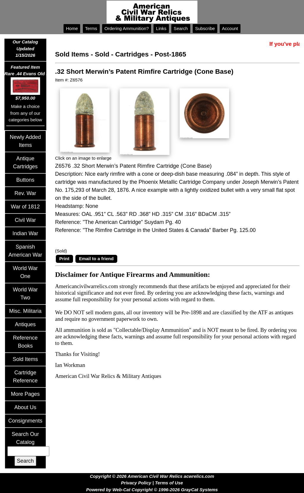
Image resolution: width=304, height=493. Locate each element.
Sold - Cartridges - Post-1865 (140, 54)
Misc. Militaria (25, 311)
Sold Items (25, 359)
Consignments (25, 421)
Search (180, 28)
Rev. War (25, 193)
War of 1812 (25, 207)
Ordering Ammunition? (126, 28)
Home (72, 28)
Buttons (25, 180)
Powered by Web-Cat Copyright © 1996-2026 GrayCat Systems (152, 489)
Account (230, 28)
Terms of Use (169, 482)
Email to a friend (96, 258)
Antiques (25, 324)
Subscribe (205, 28)
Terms (91, 28)
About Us (25, 407)
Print (64, 258)
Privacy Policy (136, 482)
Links (161, 28)
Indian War (25, 233)
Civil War (25, 220)
